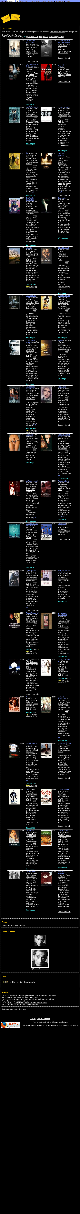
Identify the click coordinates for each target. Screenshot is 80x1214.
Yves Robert (62, 882)
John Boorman (63, 303)
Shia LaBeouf (62, 207)
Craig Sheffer (30, 534)
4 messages (30, 337)
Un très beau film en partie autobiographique (38, 999)
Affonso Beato (63, 53)
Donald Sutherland (64, 349)
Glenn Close (62, 623)
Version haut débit (43, 1019)
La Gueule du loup (64, 743)
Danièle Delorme (64, 880)
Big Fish (29, 248)
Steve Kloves (62, 484)
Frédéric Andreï (31, 795)
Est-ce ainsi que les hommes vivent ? (26, 997)
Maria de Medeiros (31, 580)
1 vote (28, 286)
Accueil (22, 1)
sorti (34, 82)
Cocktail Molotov (63, 789)
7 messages (30, 284)
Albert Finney (30, 255)
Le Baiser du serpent (30, 387)
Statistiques (51, 1)
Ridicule (9, 1003)
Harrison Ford (30, 349)
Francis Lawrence (61, 202)
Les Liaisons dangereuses (62, 614)
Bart (27, 664)
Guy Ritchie (30, 75)
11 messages (31, 245)
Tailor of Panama (64, 296)
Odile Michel (62, 837)
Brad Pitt (66, 447)
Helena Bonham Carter (31, 307)
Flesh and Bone (63, 481)
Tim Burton (30, 208)
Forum (38, 1)
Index (27, 1)
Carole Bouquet (31, 622)
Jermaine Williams (64, 167)
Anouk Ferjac (62, 839)
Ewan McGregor (31, 253)
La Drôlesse (30, 830)
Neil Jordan (29, 158)
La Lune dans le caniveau (31, 744)
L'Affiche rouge (31, 872)
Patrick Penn (62, 878)
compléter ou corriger (57, 32)
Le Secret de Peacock (62, 65)
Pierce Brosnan (63, 304)
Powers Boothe (63, 705)
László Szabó (30, 880)
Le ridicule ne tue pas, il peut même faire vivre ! (30, 1003)
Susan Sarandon (64, 75)
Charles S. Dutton (32, 353)
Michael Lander (63, 71)
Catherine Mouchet (29, 703)
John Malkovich (63, 394)
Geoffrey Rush (63, 306)
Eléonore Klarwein (64, 836)
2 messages (62, 151)
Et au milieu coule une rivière (32, 524)
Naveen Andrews (32, 163)
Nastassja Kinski (31, 753)
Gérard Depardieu (32, 620)
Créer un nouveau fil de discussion (14, 925)
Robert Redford (63, 112)
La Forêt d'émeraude (62, 698)
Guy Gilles (61, 877)
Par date (11, 35)
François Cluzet (63, 796)
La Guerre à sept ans (14, 999)
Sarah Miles (62, 673)
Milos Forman (30, 441)
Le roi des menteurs (21, 1001)
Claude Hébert (31, 836)
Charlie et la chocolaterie (30, 199)
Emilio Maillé (62, 46)
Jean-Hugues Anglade (30, 490)
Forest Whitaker (63, 165)
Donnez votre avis (32, 61)
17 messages (63, 238)
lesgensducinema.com (41, 969)
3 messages (30, 144)
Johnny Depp (30, 210)
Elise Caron (62, 795)
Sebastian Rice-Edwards (63, 669)
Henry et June (31, 570)
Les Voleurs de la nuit (14, 996)
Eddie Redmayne (31, 52)
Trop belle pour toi (32, 613)
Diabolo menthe (63, 830)
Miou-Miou (61, 748)
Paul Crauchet (63, 749)
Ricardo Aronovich (64, 51)
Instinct (60, 340)
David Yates (30, 50)
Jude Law (31, 78)
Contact (68, 1)
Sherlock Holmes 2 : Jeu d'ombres (32, 65)
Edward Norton (31, 447)
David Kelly (30, 214)
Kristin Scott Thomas (30, 351)
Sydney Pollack (31, 347)
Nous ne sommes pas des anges (64, 571)
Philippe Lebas (63, 798)
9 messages (30, 910)
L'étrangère (62, 524)
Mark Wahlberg (32, 303)
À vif (27, 153)
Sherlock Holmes (32, 107)
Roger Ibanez (30, 877)
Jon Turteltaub (61, 343)
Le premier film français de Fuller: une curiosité (39, 996)
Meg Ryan (61, 488)
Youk (31, 664)
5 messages (62, 337)
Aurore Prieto (30, 707)
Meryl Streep (62, 116)
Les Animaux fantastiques (30, 41)
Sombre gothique (32, 1004)
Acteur (61, 37)
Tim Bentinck (30, 55)
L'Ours (28, 659)
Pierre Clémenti (31, 878)
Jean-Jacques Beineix (31, 749)
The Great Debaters (61, 154)
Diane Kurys (62, 793)
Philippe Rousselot (31, 393)
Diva (27, 789)
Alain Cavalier (31, 700)
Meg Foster (62, 707)
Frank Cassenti (31, 875)
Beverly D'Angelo (64, 531)
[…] (33, 140)
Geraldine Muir (63, 671)
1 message (30, 104)
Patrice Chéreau (31, 484)
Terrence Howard (31, 161)
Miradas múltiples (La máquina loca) (64, 41)
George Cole (62, 395)
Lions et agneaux (64, 107)
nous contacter (73, 1025)
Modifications (60, 1)
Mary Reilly (62, 387)
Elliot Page (61, 75)
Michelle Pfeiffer (63, 627)
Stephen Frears (63, 390)
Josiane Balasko (31, 618)
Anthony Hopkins (64, 345)
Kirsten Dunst (62, 449)
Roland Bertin (30, 796)
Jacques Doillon (31, 834)
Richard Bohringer (32, 798)
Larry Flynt (29, 435)
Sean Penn (62, 581)
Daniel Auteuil (30, 488)
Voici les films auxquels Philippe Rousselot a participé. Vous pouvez (26, 32)
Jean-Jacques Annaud (31, 662)
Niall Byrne (61, 534)
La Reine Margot (31, 481)
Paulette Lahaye (31, 841)
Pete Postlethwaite (30, 398)
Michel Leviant (63, 747)
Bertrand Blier (30, 616)
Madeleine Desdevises (30, 838)
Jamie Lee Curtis (64, 308)
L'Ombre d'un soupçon (30, 341)
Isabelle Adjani (31, 486)
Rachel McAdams (32, 80)
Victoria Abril (30, 755)
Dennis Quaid (62, 486)
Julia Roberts (62, 392)
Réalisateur (53, 37)
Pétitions (43, 1)
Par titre (18, 35)
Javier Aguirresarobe (63, 48)
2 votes (28, 714)
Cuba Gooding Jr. (64, 347)
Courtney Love (31, 445)
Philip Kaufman (31, 575)
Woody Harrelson (32, 442)
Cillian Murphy (63, 73)
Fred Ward (29, 577)
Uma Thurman (31, 578)
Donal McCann (63, 532)
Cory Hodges (62, 259)
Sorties (32, 1)
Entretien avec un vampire (16, 1004)
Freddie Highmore (32, 212)
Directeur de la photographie (38, 37)
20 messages (31, 521)
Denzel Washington (62, 159)
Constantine (62, 198)
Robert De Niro (63, 579)
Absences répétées (61, 872)
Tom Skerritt (31, 537)
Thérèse (29, 697)
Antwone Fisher (63, 248)
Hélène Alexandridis (32, 704)
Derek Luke (62, 255)
